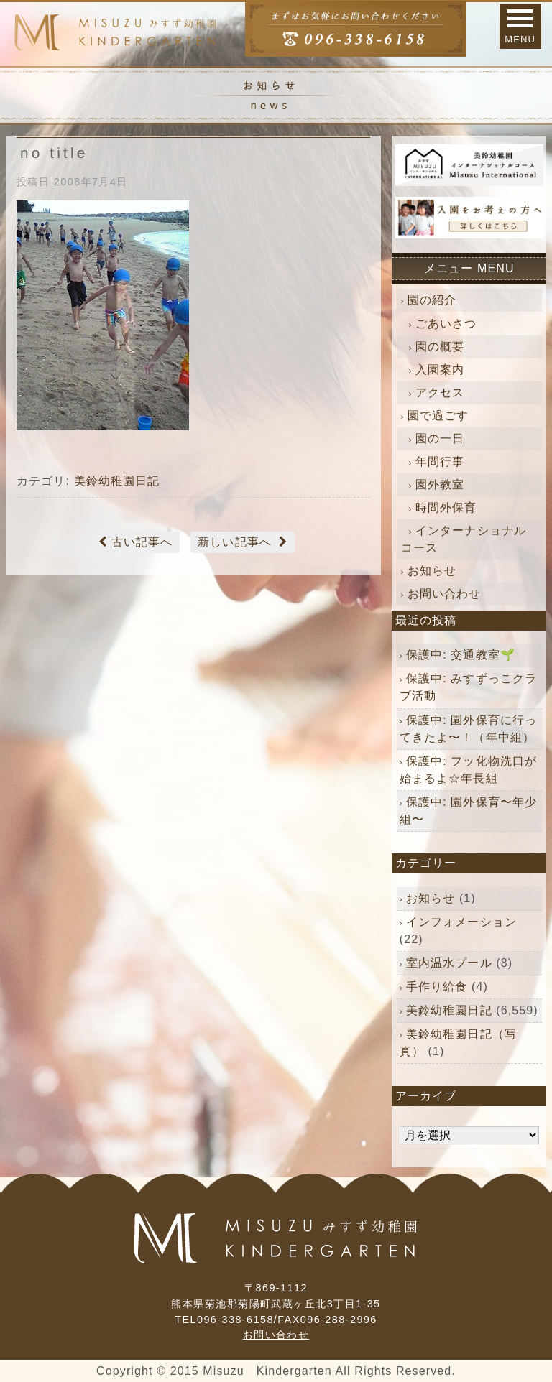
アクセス (439, 392)
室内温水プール (449, 963)
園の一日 (439, 438)
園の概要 (439, 346)
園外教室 (439, 484)
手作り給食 (437, 986)
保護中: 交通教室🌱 (460, 655)
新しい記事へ (235, 542)
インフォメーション (461, 922)
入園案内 (439, 369)
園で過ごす (438, 415)
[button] (520, 26)
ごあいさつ (446, 323)
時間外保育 (446, 507)
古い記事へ (142, 542)
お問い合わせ (445, 594)
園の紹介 (432, 300)
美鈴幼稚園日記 (117, 481)
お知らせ (432, 571)
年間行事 (439, 461)
